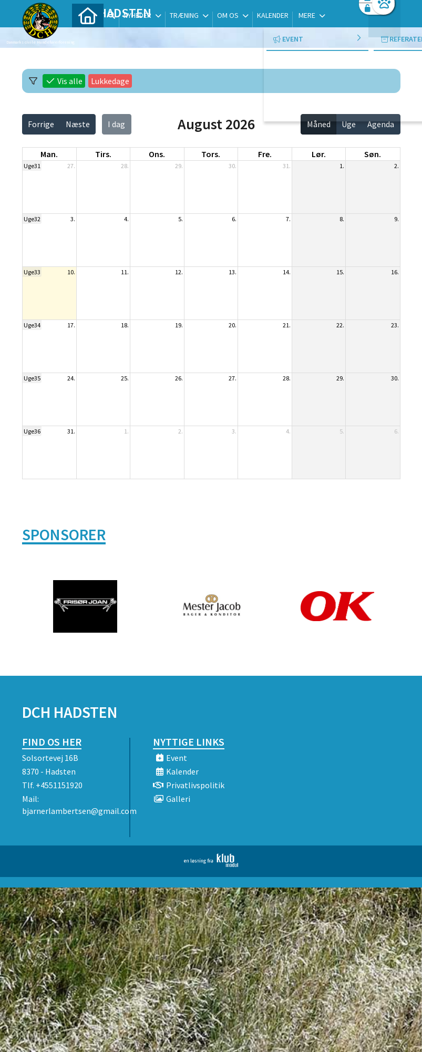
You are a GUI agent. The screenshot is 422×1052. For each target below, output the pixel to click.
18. (125, 325)
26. (179, 378)
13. (232, 272)
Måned (319, 124)
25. (125, 378)
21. (287, 325)
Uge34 (32, 325)
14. (287, 272)
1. (341, 166)
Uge (349, 124)
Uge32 (32, 219)
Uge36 (32, 431)
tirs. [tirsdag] (103, 154)
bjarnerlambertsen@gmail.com (79, 811)
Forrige (41, 124)
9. (396, 219)
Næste (78, 124)
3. (72, 219)
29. (179, 166)
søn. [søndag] (372, 154)
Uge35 (32, 378)
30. (232, 166)
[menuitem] (88, 35)
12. (179, 272)
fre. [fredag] (265, 154)
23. (395, 325)
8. (341, 219)
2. (396, 166)
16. (395, 272)
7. (288, 219)
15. (340, 272)
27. (71, 166)
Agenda (380, 124)
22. (340, 325)
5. (180, 219)
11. (125, 272)
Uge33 (32, 272)
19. (179, 325)
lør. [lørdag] (319, 154)
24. (71, 378)
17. (71, 325)
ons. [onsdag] (157, 154)
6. (234, 219)
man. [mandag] (49, 154)
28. (125, 166)
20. (232, 325)
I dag (116, 124)
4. (126, 219)
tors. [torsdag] (210, 154)
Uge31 (32, 166)
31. (287, 166)
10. (71, 272)
